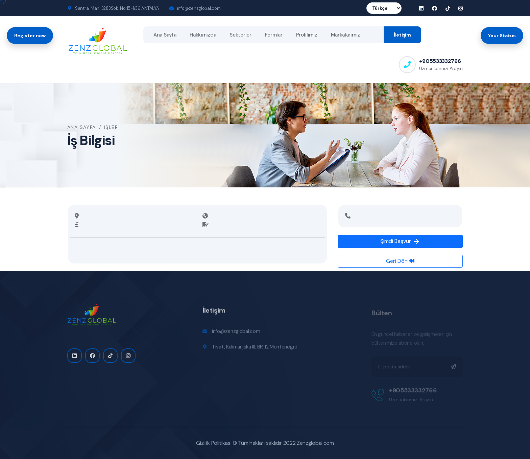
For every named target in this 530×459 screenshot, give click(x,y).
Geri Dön (400, 261)
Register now (30, 35)
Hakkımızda (203, 34)
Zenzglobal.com (315, 442)
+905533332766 (440, 61)
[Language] (384, 8)
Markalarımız (345, 34)
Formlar (274, 34)
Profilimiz (306, 34)
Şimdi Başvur (400, 241)
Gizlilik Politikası (213, 442)
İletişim (402, 35)
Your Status (502, 35)
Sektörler (240, 34)
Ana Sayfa (164, 34)
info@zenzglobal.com (199, 8)
